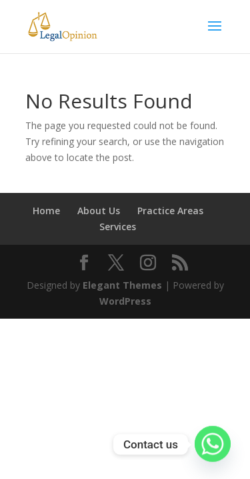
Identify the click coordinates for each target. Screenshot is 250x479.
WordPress (125, 301)
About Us (98, 210)
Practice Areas (170, 210)
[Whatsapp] (213, 444)
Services (117, 226)
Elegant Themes (122, 285)
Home (46, 210)
